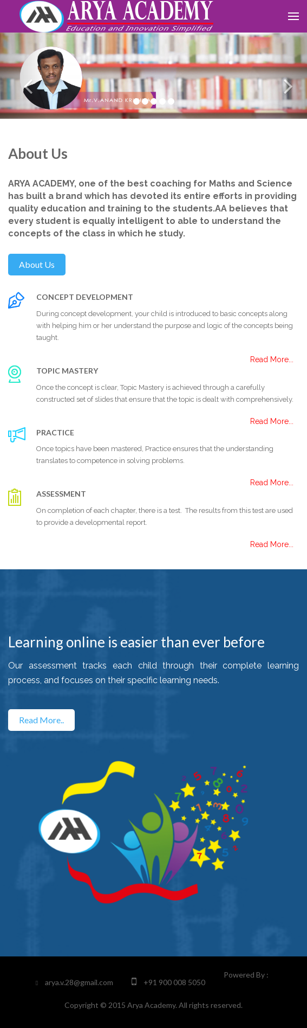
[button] (23, 76)
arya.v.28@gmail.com (79, 982)
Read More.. (41, 720)
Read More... (271, 544)
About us (37, 264)
